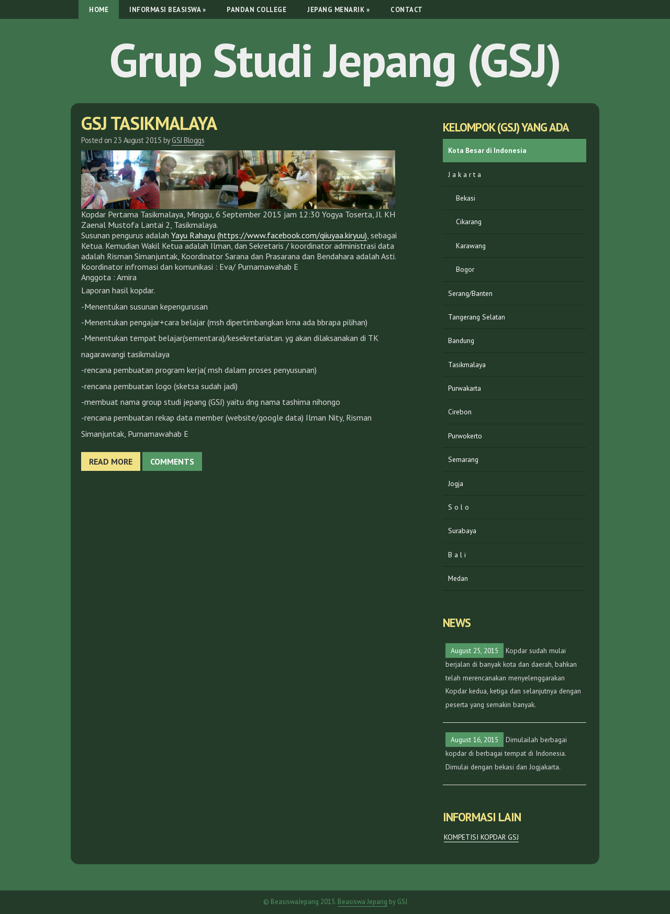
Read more (110, 461)
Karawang (471, 245)
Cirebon (460, 411)
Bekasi (465, 198)
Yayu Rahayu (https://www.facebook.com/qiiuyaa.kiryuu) (269, 235)
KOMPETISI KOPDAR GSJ (481, 837)
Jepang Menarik (338, 9)
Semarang (463, 459)
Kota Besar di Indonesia (487, 150)
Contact (406, 9)
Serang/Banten (470, 293)
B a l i (457, 554)
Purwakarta (464, 388)
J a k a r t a (464, 174)
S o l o (458, 507)
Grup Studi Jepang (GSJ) (335, 59)
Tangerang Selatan (476, 317)
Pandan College (256, 9)
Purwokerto (465, 436)
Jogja (455, 483)
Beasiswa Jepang (362, 901)
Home (98, 9)
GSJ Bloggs (188, 140)
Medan (458, 578)
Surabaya (462, 530)
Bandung (461, 340)
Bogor (465, 269)
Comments (172, 461)
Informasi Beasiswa (167, 9)
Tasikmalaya (467, 364)
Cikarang (469, 221)
